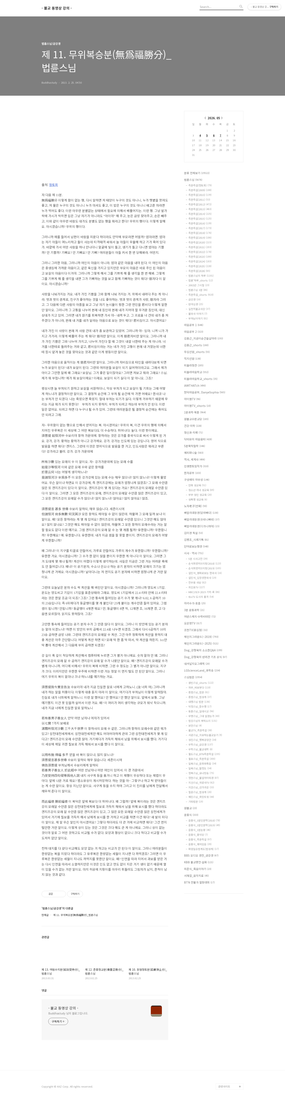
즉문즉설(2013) (200, 209)
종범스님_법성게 (200, 697)
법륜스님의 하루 (201, 276)
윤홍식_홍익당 (198, 835)
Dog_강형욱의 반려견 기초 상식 (205, 657)
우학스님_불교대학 (200, 749)
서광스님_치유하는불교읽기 (205, 735)
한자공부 (192, 473)
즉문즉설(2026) (199, 271)
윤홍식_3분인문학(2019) (204, 825)
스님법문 (193, 677)
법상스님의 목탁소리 (202, 721)
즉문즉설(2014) (200, 214)
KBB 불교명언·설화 (198, 862)
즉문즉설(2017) (200, 228)
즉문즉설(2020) (200, 242)
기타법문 (195, 801)
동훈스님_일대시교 (201, 711)
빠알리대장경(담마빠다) (201, 513)
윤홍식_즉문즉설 (200, 839)
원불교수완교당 (196, 419)
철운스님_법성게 (200, 792)
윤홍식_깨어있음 (200, 844)
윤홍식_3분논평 (199, 830)
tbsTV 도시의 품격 (201, 597)
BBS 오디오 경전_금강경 (201, 855)
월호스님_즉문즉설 (201, 759)
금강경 (194, 299)
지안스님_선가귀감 (201, 787)
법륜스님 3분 (198, 290)
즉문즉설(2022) (200, 252)
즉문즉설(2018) (200, 233)
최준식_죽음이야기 (197, 869)
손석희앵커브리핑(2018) (204, 563)
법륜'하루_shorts (200, 280)
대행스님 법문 (199, 702)
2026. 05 (214, 118)
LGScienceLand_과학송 (202, 670)
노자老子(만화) (195, 506)
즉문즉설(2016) (200, 223)
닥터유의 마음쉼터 (198, 439)
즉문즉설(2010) (200, 195)
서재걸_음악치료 (196, 876)
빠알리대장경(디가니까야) (201, 526)
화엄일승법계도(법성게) (203, 849)
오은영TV (193, 623)
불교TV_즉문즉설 (200, 730)
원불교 (190, 808)
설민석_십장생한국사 (202, 578)
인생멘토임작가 (196, 466)
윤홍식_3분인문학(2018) (204, 820)
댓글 (44, 990)
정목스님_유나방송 (201, 773)
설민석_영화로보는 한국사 (205, 573)
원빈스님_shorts (201, 683)
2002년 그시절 (198, 285)
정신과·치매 (193, 432)
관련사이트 (224, 1086)
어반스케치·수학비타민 (200, 616)
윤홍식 (191, 815)
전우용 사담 (197, 582)
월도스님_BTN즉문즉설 (204, 754)
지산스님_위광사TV (201, 782)
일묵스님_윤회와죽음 (202, 763)
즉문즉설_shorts (201, 295)
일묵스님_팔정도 (200, 768)
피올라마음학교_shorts (201, 379)
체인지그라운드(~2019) (201, 637)
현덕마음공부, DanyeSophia (204, 392)
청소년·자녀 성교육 (201, 490)
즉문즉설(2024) (200, 261)
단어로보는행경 (196, 546)
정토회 (53, 184)
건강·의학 (193, 426)
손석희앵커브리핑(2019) (204, 568)
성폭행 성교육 (197, 499)
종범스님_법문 (198, 692)
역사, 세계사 (194, 459)
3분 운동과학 (194, 610)
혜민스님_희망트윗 (201, 797)
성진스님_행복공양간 (202, 740)
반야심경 (195, 304)
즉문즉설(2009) (200, 190)
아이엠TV (192, 399)
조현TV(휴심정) (196, 630)
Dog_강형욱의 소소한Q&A (203, 650)
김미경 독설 (193, 533)
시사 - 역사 (193, 553)
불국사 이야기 (197, 314)
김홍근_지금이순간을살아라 (203, 338)
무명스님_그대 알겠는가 (203, 716)
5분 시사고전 (198, 559)
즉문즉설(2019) (200, 237)
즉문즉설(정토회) (200, 185)
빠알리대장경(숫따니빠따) (201, 519)
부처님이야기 (198, 318)
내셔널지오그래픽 (197, 664)
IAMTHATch (195, 385)
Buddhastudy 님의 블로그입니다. (68, 1013)
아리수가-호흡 (195, 603)
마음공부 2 (193, 332)
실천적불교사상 (199, 309)
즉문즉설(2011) (199, 199)
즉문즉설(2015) (200, 218)
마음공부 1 (193, 325)
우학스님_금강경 (200, 744)
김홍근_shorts (196, 345)
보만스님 (195, 725)
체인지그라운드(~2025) (201, 643)
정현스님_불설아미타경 (203, 778)
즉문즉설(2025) (200, 266)
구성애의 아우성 (196, 480)
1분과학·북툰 (195, 412)
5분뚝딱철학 (194, 446)
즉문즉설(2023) (200, 257)
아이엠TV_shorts (197, 406)
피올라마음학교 (196, 372)
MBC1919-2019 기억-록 (204, 592)
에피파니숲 (193, 453)
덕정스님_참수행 (200, 706)
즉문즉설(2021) (200, 247)
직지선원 (192, 359)
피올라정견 (193, 365)
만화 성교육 (197, 485)
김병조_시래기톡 (196, 540)
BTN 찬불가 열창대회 (199, 882)
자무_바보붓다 (199, 687)
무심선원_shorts (197, 352)
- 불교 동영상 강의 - (57, 8)
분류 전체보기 (197, 173)
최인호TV (196, 587)
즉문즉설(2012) (200, 204)
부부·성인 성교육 (200, 495)
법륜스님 (193, 180)
